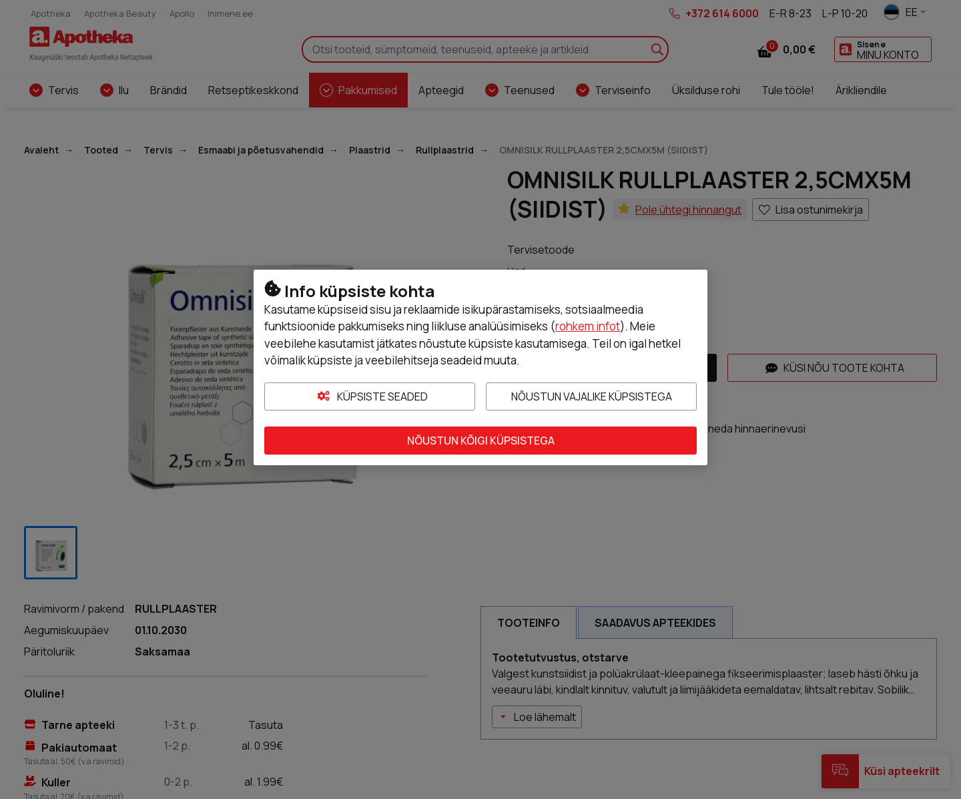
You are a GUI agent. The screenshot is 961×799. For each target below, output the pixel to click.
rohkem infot (587, 326)
